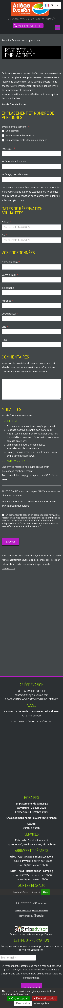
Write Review (40, 910)
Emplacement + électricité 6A (18, 135)
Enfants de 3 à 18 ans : (15, 161)
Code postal (10, 313)
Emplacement (10, 130)
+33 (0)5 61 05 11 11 (34, 690)
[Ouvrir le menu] (57, 27)
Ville (5, 326)
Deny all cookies (44, 998)
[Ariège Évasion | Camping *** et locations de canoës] (31, 9)
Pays (4, 339)
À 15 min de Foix (31, 715)
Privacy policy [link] (41, 1003)
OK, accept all (18, 998)
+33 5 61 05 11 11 (30, 26)
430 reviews (40, 903)
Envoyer (10, 541)
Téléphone (8, 287)
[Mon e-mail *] (18, 957)
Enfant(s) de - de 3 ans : (15, 174)
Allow (45, 892)
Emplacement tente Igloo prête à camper (24, 140)
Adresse (7, 300)
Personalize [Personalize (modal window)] (23, 1003)
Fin (4, 235)
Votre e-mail (10, 274)
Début (6, 222)
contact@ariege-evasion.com (31, 694)
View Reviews (23, 910)
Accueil (5, 40)
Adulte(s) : (8, 148)
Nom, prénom (11, 262)
